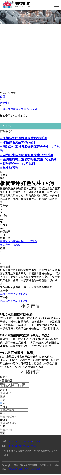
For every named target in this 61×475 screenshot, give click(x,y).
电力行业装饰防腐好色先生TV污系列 (26, 155)
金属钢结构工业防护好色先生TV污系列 (28, 159)
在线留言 (16, 244)
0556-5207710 (15, 442)
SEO (27, 470)
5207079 (28, 442)
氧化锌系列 (9, 168)
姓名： (4, 390)
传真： (4, 420)
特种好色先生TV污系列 (17, 163)
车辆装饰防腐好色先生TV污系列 (23, 138)
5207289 (37, 442)
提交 (2, 434)
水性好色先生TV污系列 (17, 142)
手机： (4, 407)
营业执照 (35, 470)
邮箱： (4, 427)
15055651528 (29, 447)
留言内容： (7, 380)
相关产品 (5, 244)
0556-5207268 (15, 447)
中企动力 (13, 470)
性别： (4, 397)
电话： (4, 414)
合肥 (21, 470)
